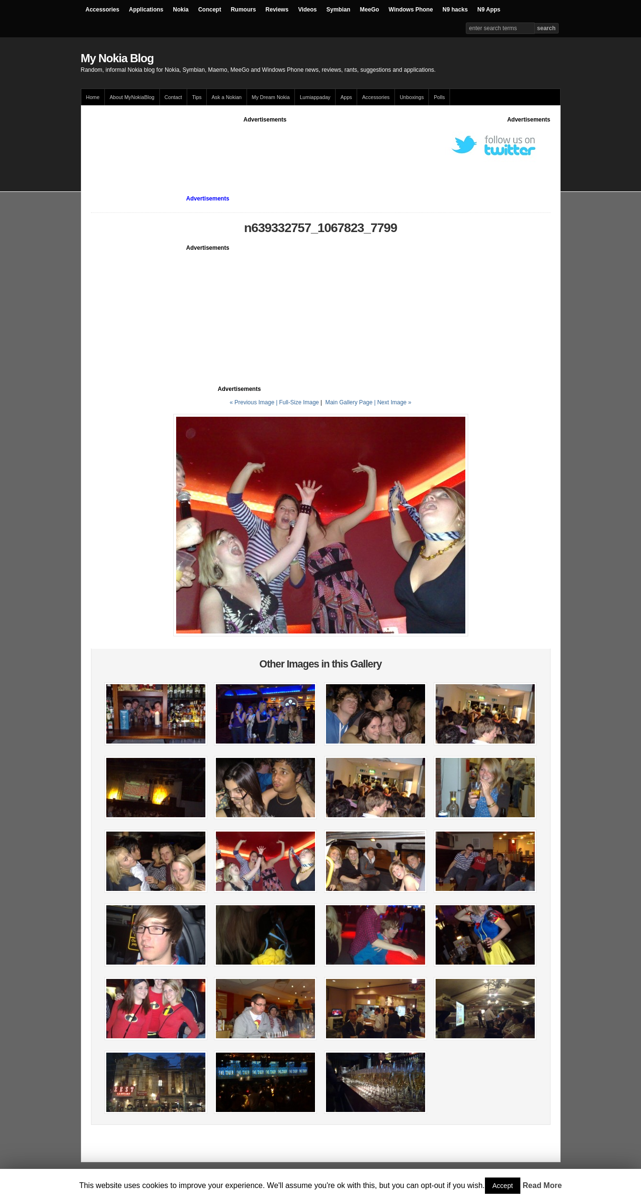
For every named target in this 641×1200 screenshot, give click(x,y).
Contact (173, 97)
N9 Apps (488, 9)
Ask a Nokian (227, 97)
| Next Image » (392, 402)
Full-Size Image (299, 402)
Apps (346, 97)
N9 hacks (455, 9)
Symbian (338, 9)
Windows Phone (411, 9)
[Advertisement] (265, 145)
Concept (209, 9)
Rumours (243, 9)
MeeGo (369, 9)
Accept (503, 1185)
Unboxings (412, 97)
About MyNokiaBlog (132, 97)
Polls (439, 97)
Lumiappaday (315, 97)
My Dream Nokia (271, 97)
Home (93, 97)
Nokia (181, 9)
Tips (197, 97)
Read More (542, 1185)
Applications (146, 9)
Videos (307, 9)
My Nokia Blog (117, 58)
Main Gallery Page (348, 402)
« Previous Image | (254, 402)
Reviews (277, 9)
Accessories (103, 9)
